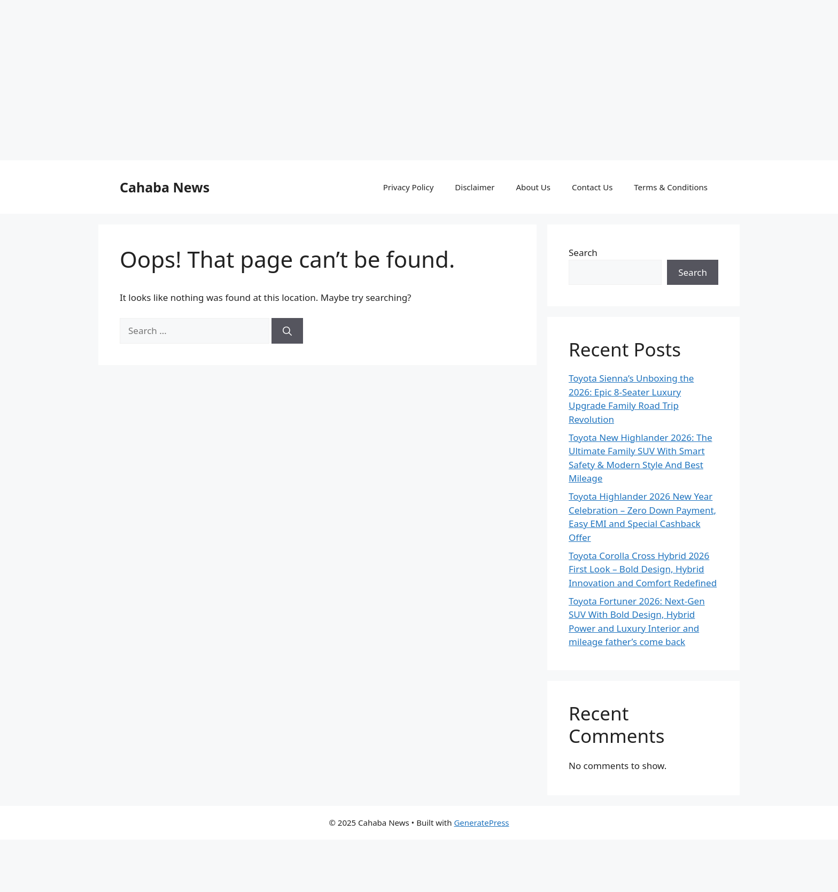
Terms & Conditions (671, 187)
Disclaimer (474, 187)
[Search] (287, 331)
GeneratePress (481, 822)
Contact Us (592, 187)
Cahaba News (165, 187)
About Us (533, 187)
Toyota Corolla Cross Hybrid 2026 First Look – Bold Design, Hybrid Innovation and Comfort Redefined (643, 569)
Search (583, 252)
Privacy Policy (408, 187)
